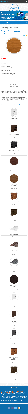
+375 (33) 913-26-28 (14, 8)
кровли (17, 391)
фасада (21, 391)
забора (13, 391)
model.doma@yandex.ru (16, 10)
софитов (12, 392)
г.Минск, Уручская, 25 (16, 4)
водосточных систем (5, 392)
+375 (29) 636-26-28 (15, 7)
